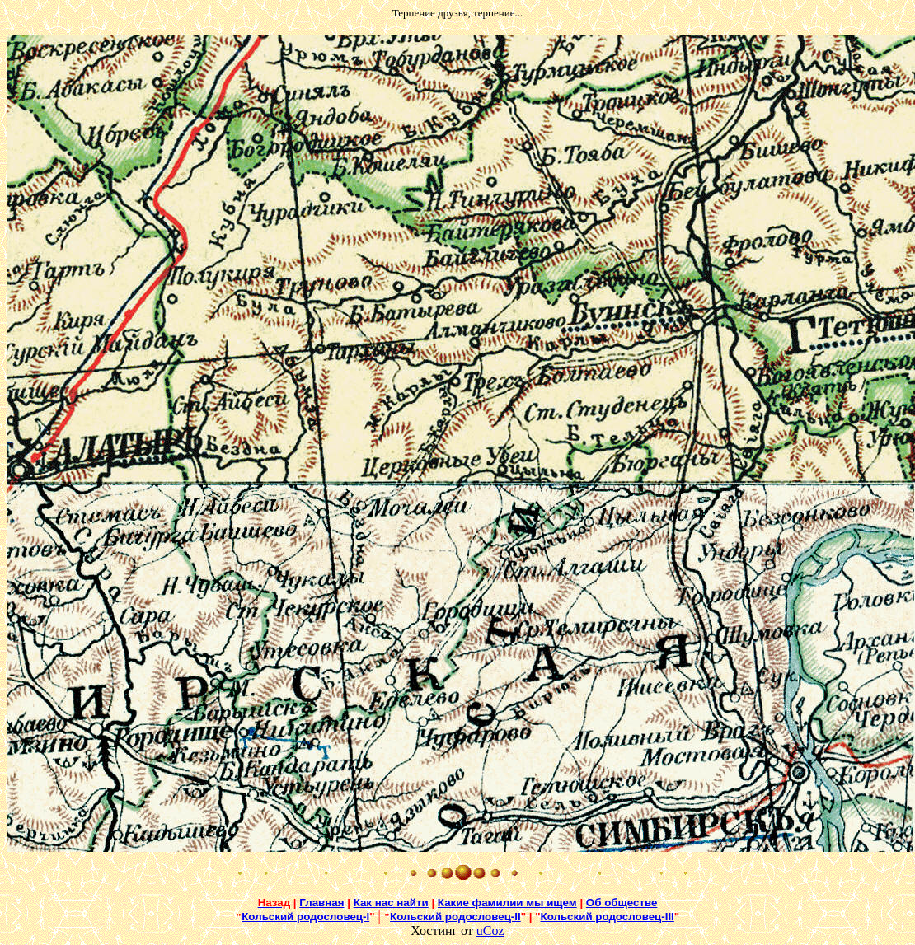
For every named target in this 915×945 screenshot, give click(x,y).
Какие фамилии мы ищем (507, 902)
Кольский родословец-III (607, 916)
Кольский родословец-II (455, 916)
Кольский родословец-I (305, 916)
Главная (321, 902)
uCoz (490, 931)
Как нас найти (391, 902)
